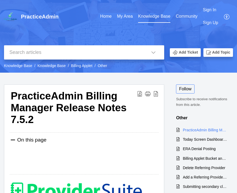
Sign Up (210, 22)
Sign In (209, 10)
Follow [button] (185, 89)
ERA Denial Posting (199, 149)
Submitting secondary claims (205, 186)
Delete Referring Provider (204, 168)
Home (106, 16)
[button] (185, 52)
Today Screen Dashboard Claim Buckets (205, 139)
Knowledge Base (154, 16)
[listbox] (153, 52)
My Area (125, 16)
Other (102, 66)
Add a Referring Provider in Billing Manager (205, 177)
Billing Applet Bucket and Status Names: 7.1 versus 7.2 (205, 158)
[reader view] (156, 93)
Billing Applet (81, 66)
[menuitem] (210, 16)
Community (187, 16)
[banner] (118, 36)
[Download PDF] (139, 93)
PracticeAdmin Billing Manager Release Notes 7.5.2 (69, 107)
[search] (73, 52)
